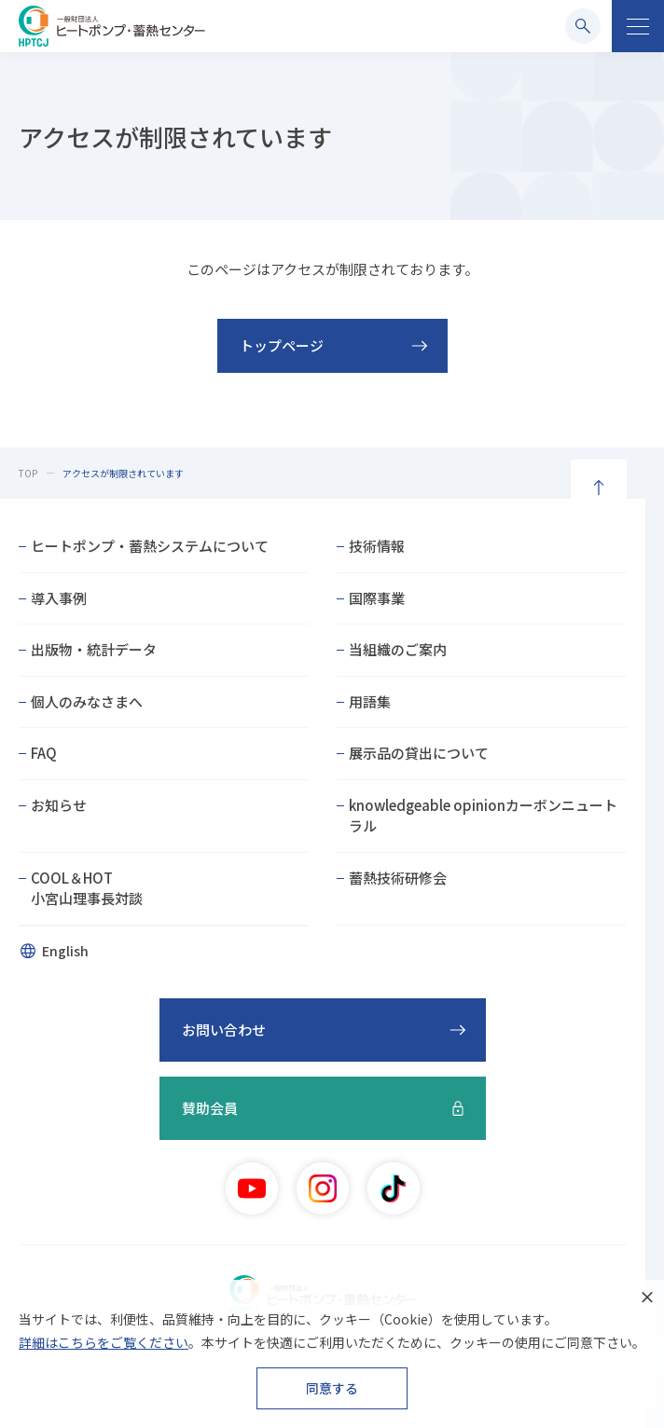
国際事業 (377, 598)
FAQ (44, 752)
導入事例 (59, 598)
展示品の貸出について (419, 752)
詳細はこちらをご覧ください (103, 1342)
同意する (332, 1388)
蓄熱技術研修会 (398, 877)
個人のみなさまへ (87, 701)
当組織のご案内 (398, 649)
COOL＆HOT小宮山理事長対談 (87, 888)
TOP (28, 473)
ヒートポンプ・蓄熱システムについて (150, 546)
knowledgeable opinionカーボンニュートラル (483, 815)
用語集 (370, 701)
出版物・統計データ (94, 649)
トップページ (282, 345)
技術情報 (377, 546)
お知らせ (59, 805)
